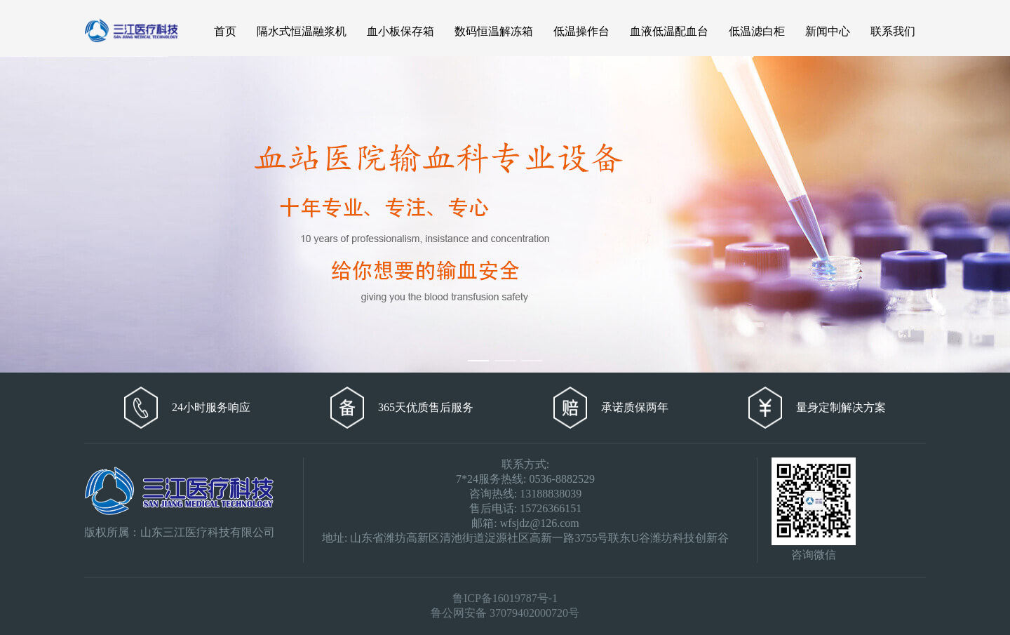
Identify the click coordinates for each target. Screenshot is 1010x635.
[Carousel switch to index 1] (478, 360)
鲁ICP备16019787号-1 (505, 598)
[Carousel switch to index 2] (505, 360)
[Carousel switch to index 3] (531, 360)
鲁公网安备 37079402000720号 (505, 613)
